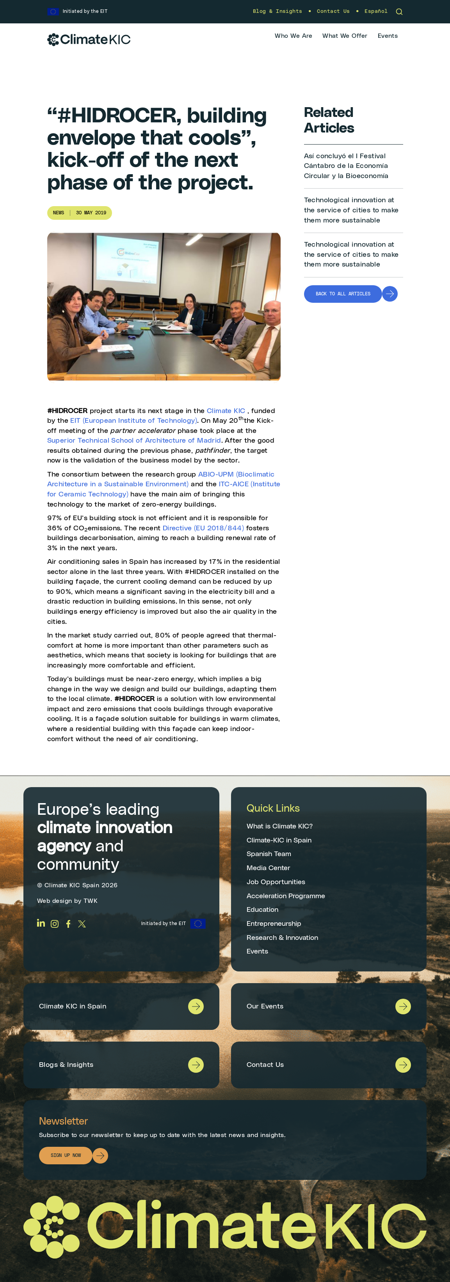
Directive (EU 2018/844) (203, 528)
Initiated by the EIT (163, 923)
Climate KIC (226, 411)
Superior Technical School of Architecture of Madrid (134, 440)
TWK (91, 901)
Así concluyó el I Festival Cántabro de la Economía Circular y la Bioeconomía (346, 166)
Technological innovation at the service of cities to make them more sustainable (351, 210)
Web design (54, 901)
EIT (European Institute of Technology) (133, 420)
